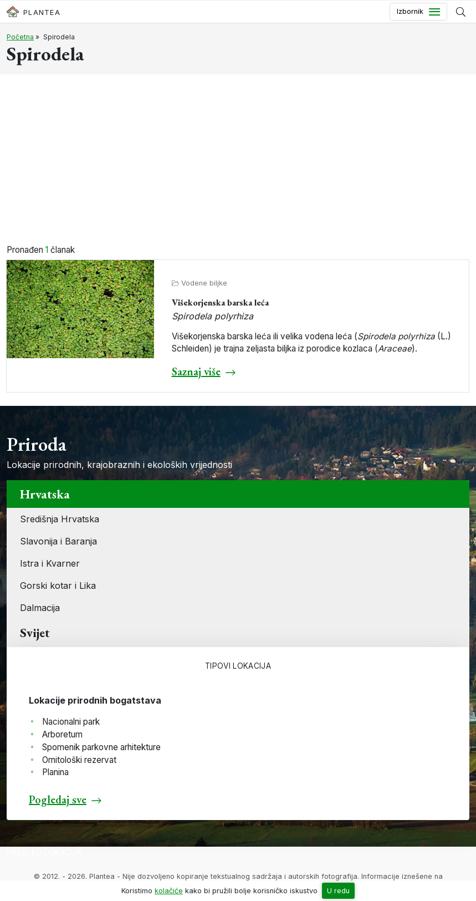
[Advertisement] (238, 160)
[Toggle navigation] (418, 12)
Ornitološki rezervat (79, 760)
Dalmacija (40, 607)
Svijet (35, 632)
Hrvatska (45, 494)
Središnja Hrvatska (59, 519)
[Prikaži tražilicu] (461, 12)
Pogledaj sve (57, 799)
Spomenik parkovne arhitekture (101, 747)
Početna (20, 37)
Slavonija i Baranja (58, 541)
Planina (55, 772)
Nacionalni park (71, 721)
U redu (338, 891)
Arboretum (62, 734)
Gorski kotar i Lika (58, 585)
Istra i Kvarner (50, 563)
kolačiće (169, 891)
